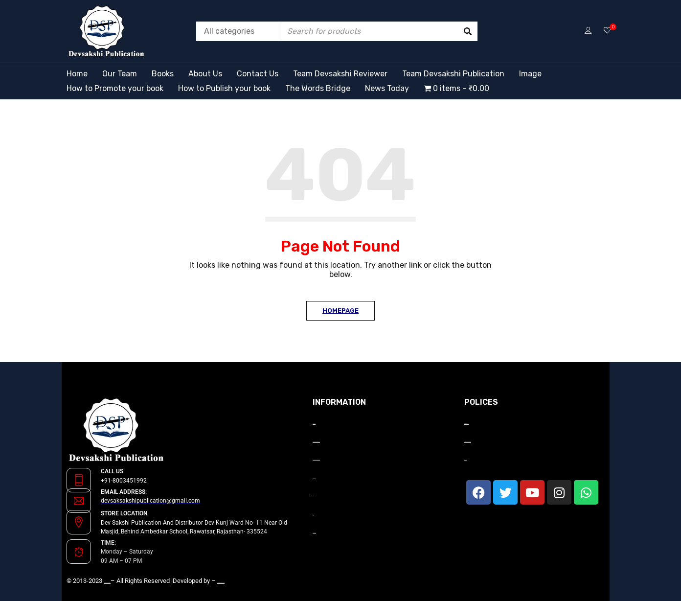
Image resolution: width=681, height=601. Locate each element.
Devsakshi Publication (107, 582)
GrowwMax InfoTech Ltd (221, 582)
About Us (314, 423)
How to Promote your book (316, 441)
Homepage (340, 310)
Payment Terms (466, 423)
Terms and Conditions (467, 441)
